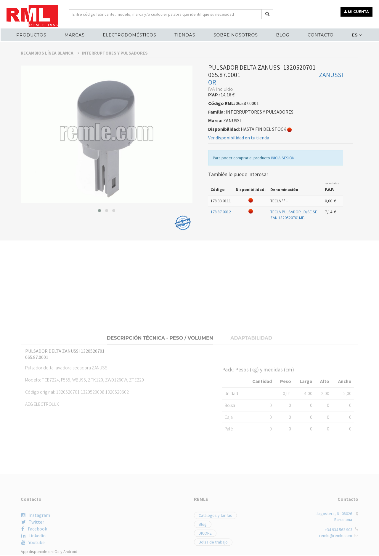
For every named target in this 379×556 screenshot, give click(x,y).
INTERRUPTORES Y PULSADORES (115, 121)
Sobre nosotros (235, 34)
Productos (32, 34)
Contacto (320, 34)
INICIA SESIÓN (283, 225)
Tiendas (185, 34)
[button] (99, 278)
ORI (213, 150)
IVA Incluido (332, 251)
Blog (282, 34)
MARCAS (75, 34)
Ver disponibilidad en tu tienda (238, 205)
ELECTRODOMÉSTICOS (130, 34)
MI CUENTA (357, 11)
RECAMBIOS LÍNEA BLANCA (50, 121)
